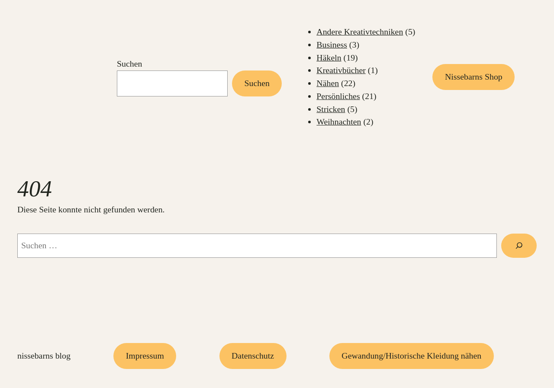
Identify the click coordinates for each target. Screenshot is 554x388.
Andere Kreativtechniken (359, 31)
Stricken (330, 109)
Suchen (129, 63)
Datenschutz (253, 355)
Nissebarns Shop (473, 76)
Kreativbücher (341, 70)
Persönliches (338, 96)
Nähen (327, 83)
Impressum (145, 355)
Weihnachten (338, 121)
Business (331, 44)
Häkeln (328, 57)
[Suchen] (519, 245)
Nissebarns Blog (44, 355)
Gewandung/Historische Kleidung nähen (411, 355)
